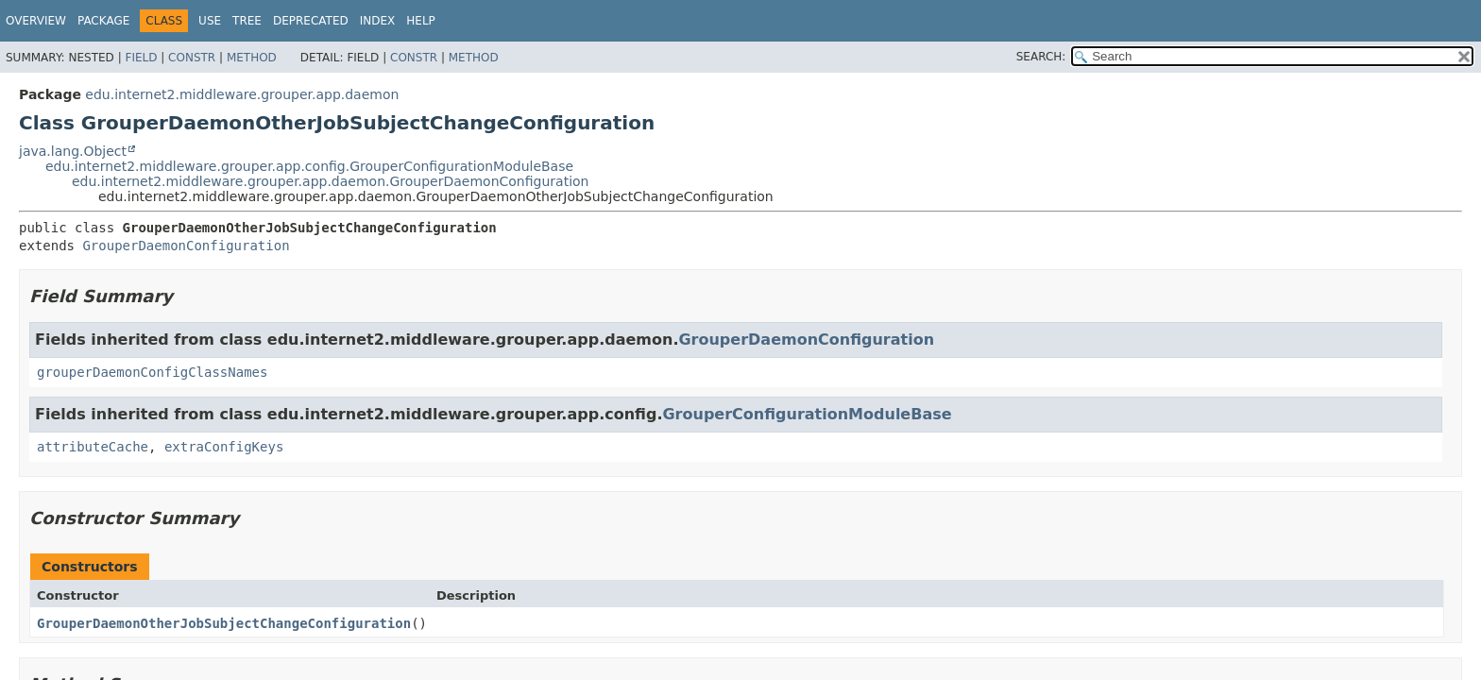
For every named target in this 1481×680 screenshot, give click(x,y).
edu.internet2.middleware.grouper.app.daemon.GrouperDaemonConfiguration (330, 181)
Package (103, 20)
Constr (191, 57)
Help (420, 20)
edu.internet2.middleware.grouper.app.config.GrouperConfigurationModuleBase (309, 166)
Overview (36, 20)
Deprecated (311, 20)
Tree (247, 20)
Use (209, 20)
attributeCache (92, 446)
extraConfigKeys (223, 446)
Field (141, 57)
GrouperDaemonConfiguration (185, 245)
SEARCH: (1041, 56)
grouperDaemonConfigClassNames (152, 372)
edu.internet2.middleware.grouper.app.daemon (242, 94)
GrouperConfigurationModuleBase (806, 414)
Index (378, 20)
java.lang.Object (73, 151)
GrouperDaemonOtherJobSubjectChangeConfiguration (224, 623)
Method (252, 57)
